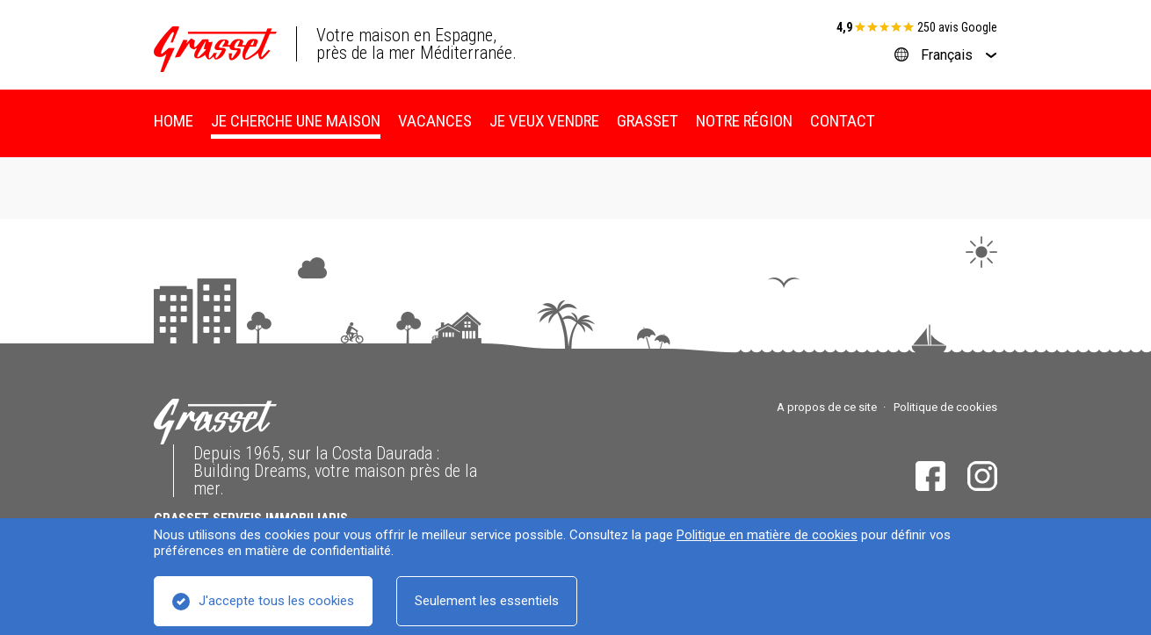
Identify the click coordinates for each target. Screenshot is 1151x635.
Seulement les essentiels (487, 601)
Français (946, 55)
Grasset (647, 121)
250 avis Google (957, 27)
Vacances (435, 121)
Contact (842, 121)
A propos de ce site (827, 407)
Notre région (744, 121)
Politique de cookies (945, 407)
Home (173, 121)
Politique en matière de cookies (767, 535)
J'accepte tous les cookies (276, 601)
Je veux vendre (544, 121)
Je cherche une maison (295, 121)
